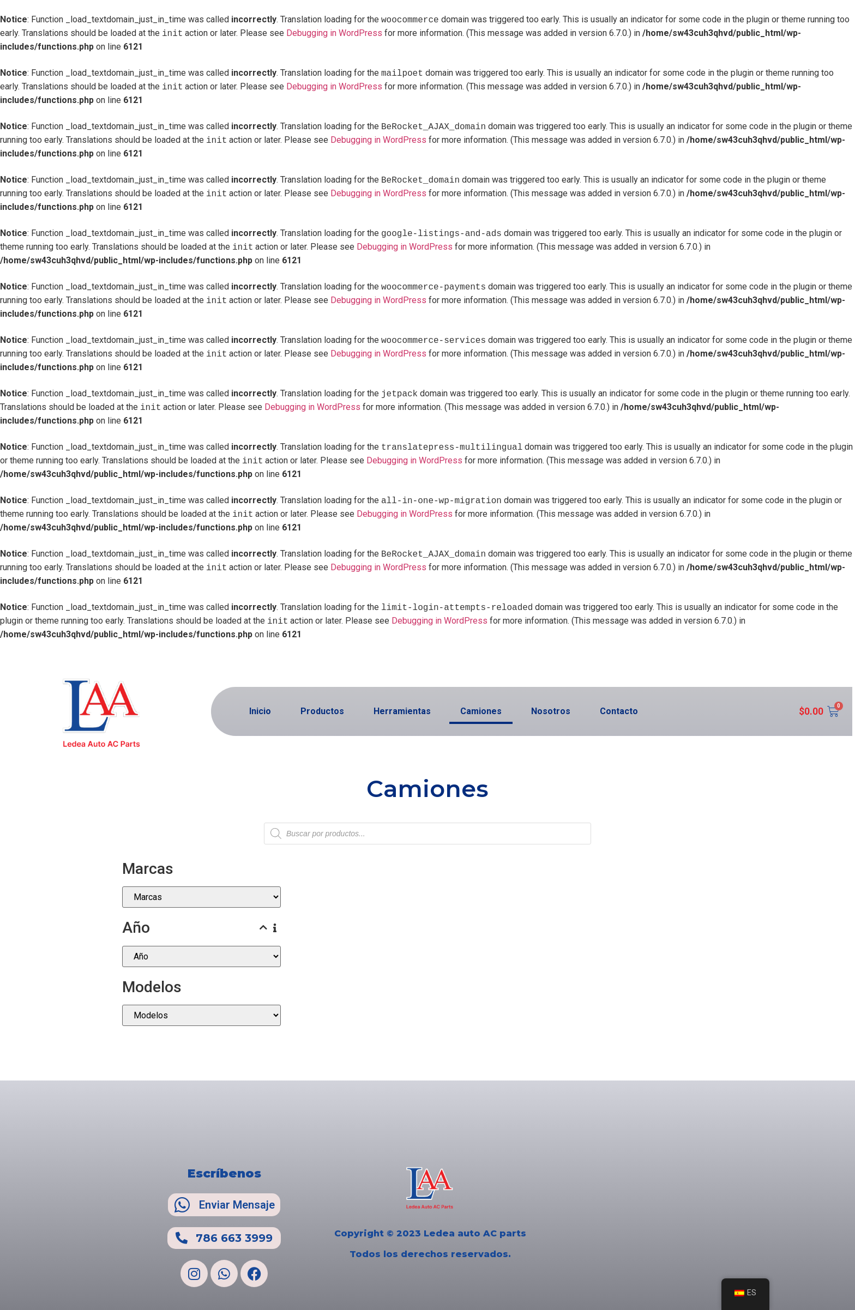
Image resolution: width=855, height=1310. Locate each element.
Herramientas (402, 711)
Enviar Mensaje (237, 1204)
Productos (322, 711)
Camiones (481, 711)
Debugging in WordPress (334, 33)
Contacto (619, 711)
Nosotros (550, 711)
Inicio (260, 711)
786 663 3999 (234, 1238)
